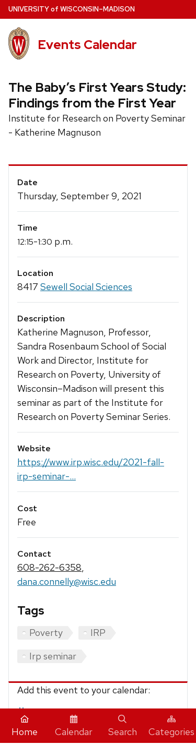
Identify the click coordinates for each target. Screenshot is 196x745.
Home (24, 726)
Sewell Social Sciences (86, 287)
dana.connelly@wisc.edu (66, 581)
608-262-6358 (49, 567)
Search (122, 726)
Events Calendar (87, 45)
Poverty (46, 633)
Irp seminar (52, 656)
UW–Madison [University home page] (71, 9)
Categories (171, 726)
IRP (98, 633)
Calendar (74, 726)
